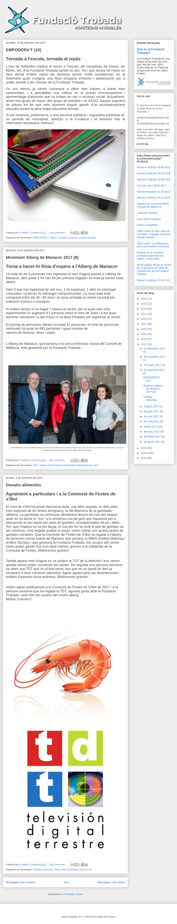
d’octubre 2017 (153, 364)
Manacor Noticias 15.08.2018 (153, 179)
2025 (144, 303)
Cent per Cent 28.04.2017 (151, 185)
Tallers (53, 237)
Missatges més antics (111, 882)
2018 (144, 339)
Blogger (111, 916)
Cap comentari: (57, 232)
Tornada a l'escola (67, 237)
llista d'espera (55, 465)
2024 (144, 308)
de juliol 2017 (152, 411)
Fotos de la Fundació (149, 219)
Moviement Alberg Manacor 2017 (81, 465)
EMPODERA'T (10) (23, 50)
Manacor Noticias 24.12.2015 (153, 197)
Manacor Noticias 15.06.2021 (153, 280)
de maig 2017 (152, 421)
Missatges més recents (20, 882)
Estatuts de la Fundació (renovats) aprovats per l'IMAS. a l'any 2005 (150, 255)
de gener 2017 (152, 441)
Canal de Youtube (147, 212)
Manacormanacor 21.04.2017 (154, 191)
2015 (144, 453)
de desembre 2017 (154, 348)
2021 (144, 323)
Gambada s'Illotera (77, 869)
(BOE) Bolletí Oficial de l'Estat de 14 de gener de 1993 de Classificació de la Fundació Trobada (154, 269)
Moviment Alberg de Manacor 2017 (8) (42, 257)
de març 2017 (152, 431)
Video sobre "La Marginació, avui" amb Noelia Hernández (153, 245)
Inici (66, 882)
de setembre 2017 (154, 369)
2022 (144, 318)
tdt (90, 869)
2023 (144, 313)
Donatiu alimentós (23, 485)
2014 (144, 458)
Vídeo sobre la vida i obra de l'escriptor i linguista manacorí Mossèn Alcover (154, 234)
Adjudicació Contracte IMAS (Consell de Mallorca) (153, 205)
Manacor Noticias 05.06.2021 (153, 167)
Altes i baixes (40, 465)
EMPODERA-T (41, 237)
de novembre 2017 (154, 356)
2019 (144, 334)
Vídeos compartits (147, 224)
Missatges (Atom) (73, 894)
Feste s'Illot (60, 869)
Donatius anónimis (43, 869)
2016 (144, 448)
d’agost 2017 (151, 406)
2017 (144, 344)
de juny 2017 (151, 416)
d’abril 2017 (151, 426)
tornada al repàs (87, 237)
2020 (144, 329)
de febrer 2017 (152, 436)
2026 (144, 298)
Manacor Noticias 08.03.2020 (153, 173)
